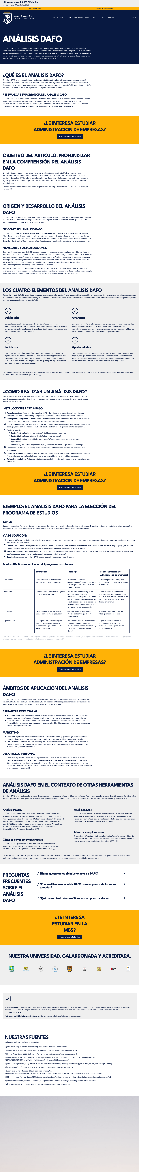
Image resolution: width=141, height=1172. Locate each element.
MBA (95, 18)
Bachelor (58, 18)
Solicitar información (104, 8)
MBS (111, 18)
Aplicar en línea (35, 8)
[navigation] (134, 17)
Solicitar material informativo (70, 136)
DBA (102, 18)
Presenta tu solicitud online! (69, 937)
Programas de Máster (78, 18)
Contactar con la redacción (15, 1012)
